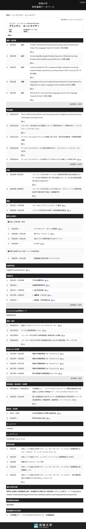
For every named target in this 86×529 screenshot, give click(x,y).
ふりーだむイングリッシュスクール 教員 (46, 205)
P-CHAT (37, 243)
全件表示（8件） (77, 378)
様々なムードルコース (41, 234)
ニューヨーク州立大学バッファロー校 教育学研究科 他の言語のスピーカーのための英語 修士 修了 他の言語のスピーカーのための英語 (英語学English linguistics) (57, 177)
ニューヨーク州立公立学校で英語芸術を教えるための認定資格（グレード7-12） (49, 340)
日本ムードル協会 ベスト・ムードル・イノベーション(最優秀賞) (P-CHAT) (47, 457)
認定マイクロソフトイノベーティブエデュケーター (39, 325)
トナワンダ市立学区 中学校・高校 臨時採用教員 (49, 210)
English (82, 2)
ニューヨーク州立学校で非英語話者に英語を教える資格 (40, 335)
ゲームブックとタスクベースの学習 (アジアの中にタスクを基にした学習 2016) (48, 159)
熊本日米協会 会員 (38, 418)
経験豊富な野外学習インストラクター (47, 258)
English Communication (16, 270)
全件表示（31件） (76, 164)
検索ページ (10, 15)
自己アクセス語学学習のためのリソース (48, 238)
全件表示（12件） (76, 305)
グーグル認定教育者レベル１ (31, 330)
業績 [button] (9, 35)
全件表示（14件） (76, 104)
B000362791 (11, 315)
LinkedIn (10, 428)
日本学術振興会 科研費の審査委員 (44, 413)
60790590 (10, 505)
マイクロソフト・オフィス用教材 (45, 229)
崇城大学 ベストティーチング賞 (32, 462)
